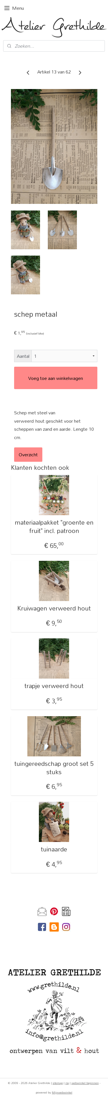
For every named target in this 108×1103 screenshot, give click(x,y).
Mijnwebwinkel (62, 1092)
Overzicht (28, 454)
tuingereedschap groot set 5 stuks (54, 768)
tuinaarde (54, 849)
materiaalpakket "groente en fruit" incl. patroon (54, 527)
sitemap (58, 1083)
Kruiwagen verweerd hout (54, 608)
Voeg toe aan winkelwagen (55, 378)
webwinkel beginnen (85, 1083)
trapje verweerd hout (54, 686)
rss (67, 1083)
